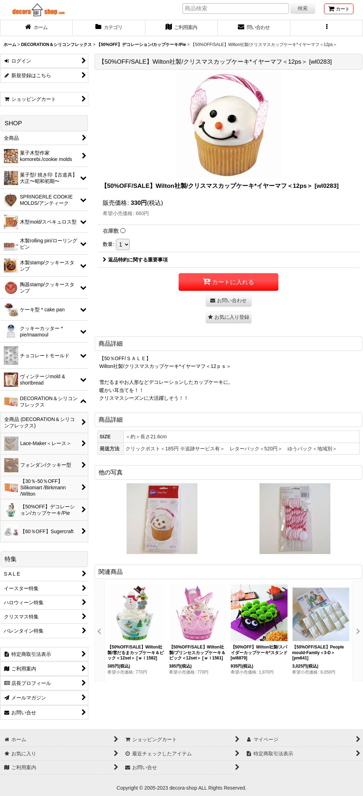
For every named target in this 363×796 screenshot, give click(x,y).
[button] (326, 28)
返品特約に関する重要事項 (135, 260)
